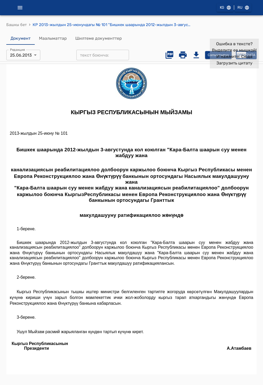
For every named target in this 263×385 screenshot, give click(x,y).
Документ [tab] (20, 38)
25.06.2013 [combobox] (21, 55)
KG (225, 7)
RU (243, 7)
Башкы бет (16, 24)
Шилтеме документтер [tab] (98, 38)
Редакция (17, 50)
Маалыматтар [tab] (53, 38)
